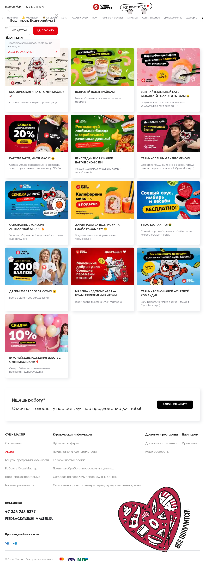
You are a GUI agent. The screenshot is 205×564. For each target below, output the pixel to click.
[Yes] (45, 31)
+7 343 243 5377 (35, 7)
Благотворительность (19, 485)
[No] (19, 31)
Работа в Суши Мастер (21, 468)
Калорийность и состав (69, 460)
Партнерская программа (22, 477)
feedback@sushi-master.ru (29, 519)
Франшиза (189, 443)
